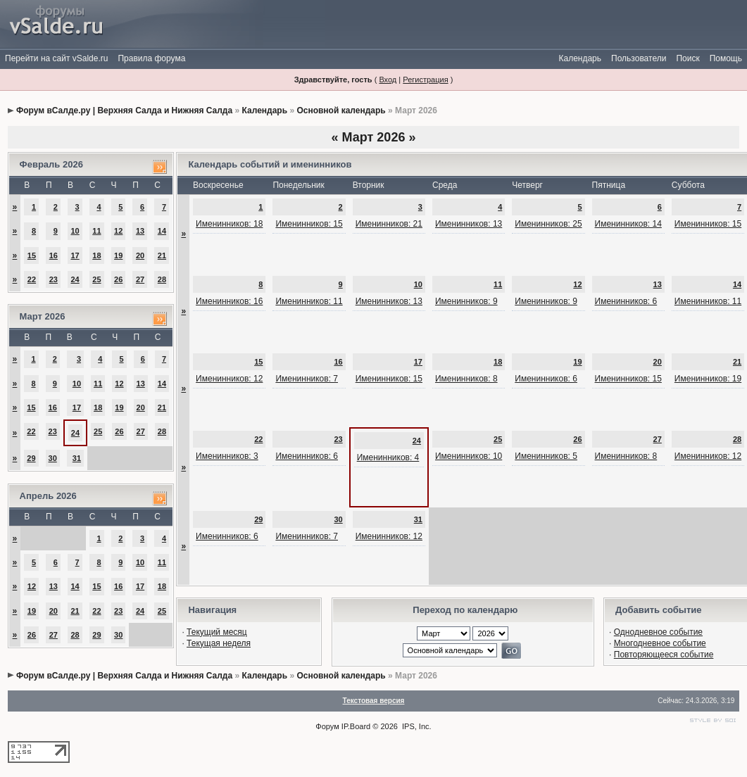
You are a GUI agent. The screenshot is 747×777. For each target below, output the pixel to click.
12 (118, 231)
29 (31, 458)
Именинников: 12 (229, 379)
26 (118, 279)
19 (118, 255)
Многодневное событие (660, 643)
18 (96, 255)
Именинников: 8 (466, 379)
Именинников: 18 (229, 224)
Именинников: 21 (389, 224)
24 (74, 279)
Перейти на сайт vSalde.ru (56, 58)
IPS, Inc (415, 726)
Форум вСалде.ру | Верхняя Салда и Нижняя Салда (124, 110)
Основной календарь (340, 110)
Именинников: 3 (227, 456)
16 (53, 255)
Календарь (579, 58)
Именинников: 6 (626, 301)
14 (162, 231)
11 (96, 231)
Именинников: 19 (707, 379)
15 (31, 255)
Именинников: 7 (306, 379)
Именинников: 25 (548, 224)
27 (140, 279)
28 (162, 279)
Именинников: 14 (628, 224)
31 (77, 458)
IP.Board (355, 726)
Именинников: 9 (466, 301)
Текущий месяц (217, 632)
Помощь (726, 58)
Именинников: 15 (308, 224)
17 (74, 255)
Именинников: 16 (229, 301)
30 (53, 458)
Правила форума (151, 58)
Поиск (687, 58)
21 (162, 255)
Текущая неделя (219, 643)
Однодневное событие (658, 632)
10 (74, 231)
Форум (327, 726)
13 (140, 231)
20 (140, 255)
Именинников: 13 (468, 224)
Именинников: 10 (468, 456)
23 (53, 279)
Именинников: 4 (388, 457)
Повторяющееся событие (664, 654)
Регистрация (425, 79)
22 (31, 279)
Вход (387, 79)
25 (96, 279)
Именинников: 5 (546, 456)
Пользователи (638, 58)
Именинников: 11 (308, 301)
